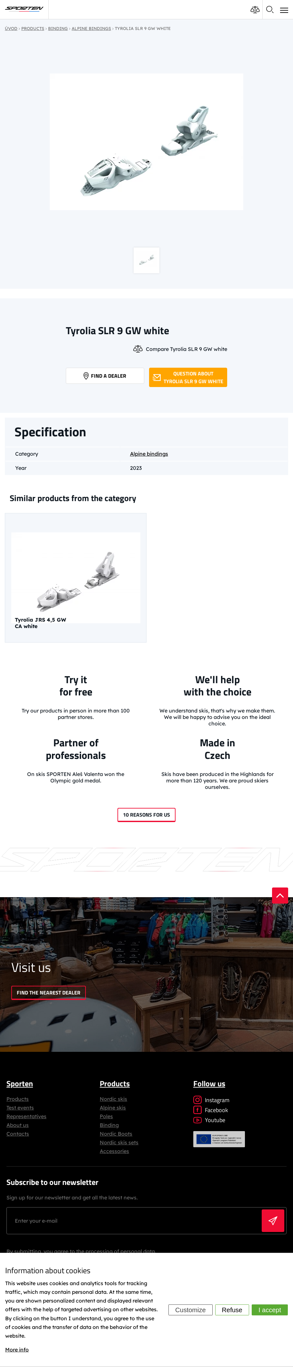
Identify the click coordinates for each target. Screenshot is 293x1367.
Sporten (19, 1083)
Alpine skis (113, 1107)
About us (17, 1125)
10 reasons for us (146, 815)
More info (17, 1349)
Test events (20, 1107)
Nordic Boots (116, 1133)
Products (17, 1099)
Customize (190, 1310)
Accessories (114, 1151)
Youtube (209, 1120)
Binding (109, 1125)
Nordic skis (113, 1099)
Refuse (232, 1310)
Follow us (209, 1083)
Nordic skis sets (119, 1142)
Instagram (211, 1100)
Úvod (11, 28)
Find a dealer (105, 376)
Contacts (17, 1133)
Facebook (210, 1110)
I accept (269, 1310)
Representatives (26, 1116)
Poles (106, 1116)
